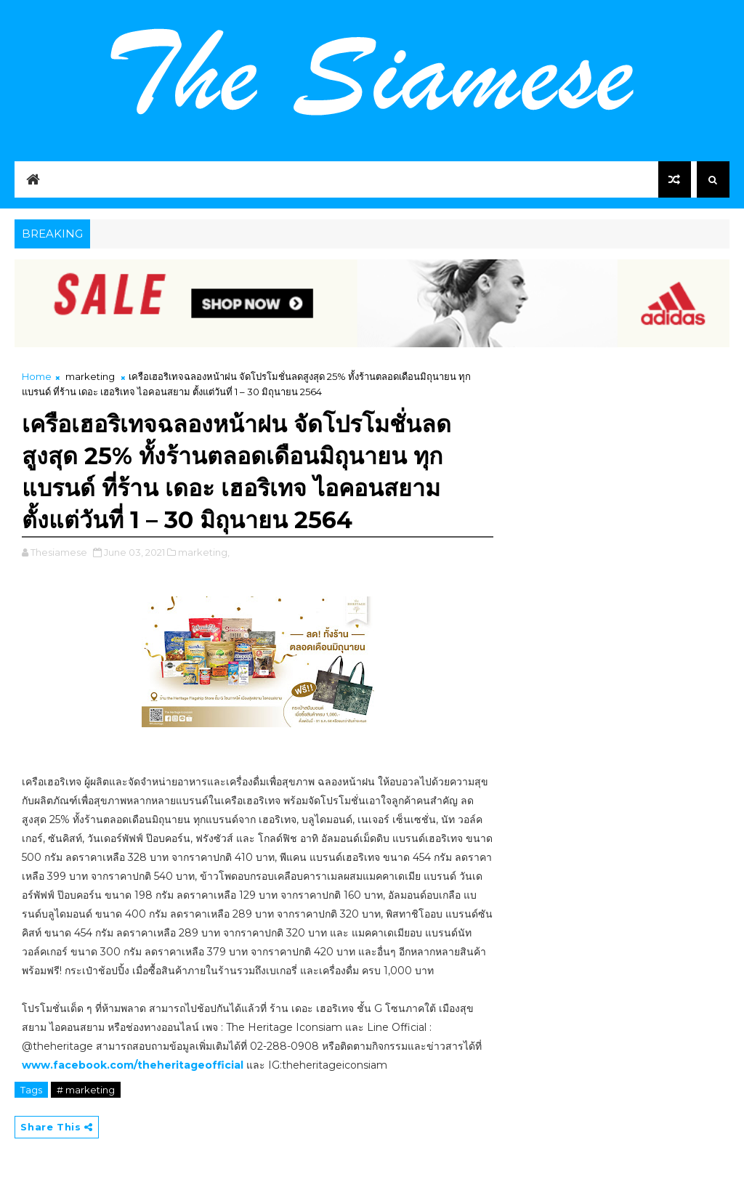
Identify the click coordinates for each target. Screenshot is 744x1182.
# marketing (86, 1090)
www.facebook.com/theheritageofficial (132, 1065)
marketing (90, 376)
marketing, (204, 552)
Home (37, 376)
